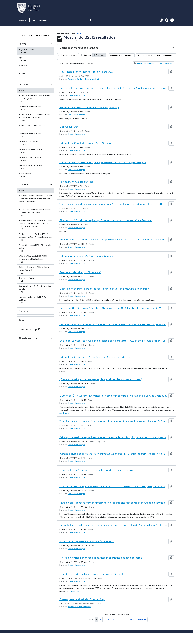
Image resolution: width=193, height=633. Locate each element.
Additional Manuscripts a (30, 108)
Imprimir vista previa (68, 55)
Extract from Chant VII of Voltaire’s (85, 143)
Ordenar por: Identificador (121, 55)
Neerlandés (25, 67)
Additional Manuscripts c (30, 135)
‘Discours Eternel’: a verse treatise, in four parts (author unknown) (96, 470)
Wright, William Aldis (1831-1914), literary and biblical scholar (33, 259)
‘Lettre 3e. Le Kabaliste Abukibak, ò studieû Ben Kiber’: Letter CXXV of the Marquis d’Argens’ (113, 340)
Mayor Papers (26, 175)
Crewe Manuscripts (76, 95)
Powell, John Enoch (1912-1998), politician (33, 299)
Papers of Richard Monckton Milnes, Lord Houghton (35, 98)
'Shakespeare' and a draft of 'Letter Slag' (82, 599)
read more (64, 413)
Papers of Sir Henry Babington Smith (84, 79)
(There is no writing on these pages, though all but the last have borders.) (100, 379)
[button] (161, 20)
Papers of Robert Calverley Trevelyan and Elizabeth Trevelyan (35, 117)
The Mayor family (26, 279)
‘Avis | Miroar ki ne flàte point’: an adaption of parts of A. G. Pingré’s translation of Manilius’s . (113, 420)
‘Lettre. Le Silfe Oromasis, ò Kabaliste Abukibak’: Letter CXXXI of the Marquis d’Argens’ (113, 308)
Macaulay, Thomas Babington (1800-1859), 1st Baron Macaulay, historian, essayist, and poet (35, 200)
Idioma (22, 43)
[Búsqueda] (63, 20)
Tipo (21, 320)
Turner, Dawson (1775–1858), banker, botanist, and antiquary (35, 212)
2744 (132, 619)
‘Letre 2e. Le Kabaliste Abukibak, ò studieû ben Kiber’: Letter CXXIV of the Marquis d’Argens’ (113, 324)
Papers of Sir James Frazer (31, 151)
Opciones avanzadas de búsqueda (78, 47)
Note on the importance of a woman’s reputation (86, 541)
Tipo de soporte (28, 338)
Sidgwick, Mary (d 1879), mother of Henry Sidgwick (34, 269)
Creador (23, 184)
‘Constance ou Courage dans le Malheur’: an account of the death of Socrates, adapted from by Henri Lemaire (113, 486)
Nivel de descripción (30, 329)
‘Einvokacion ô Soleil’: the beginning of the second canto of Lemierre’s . (105, 220)
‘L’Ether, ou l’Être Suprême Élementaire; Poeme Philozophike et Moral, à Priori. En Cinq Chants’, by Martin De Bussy (113, 395)
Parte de (23, 84)
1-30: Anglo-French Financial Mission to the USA (86, 71)
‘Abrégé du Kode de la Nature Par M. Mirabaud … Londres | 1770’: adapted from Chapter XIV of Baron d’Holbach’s (113, 453)
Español (24, 75)
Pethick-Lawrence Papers (30, 167)
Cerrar (78, 33)
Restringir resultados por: (36, 35)
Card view (86, 55)
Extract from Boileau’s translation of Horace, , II (89, 107)
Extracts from (86, 256)
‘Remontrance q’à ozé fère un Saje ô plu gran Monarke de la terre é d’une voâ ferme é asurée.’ (112, 239)
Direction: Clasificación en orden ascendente (155, 55)
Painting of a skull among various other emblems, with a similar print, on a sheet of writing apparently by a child (113, 437)
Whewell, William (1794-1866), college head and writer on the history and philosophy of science (35, 225)
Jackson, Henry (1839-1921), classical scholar (35, 288)
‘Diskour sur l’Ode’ (69, 126)
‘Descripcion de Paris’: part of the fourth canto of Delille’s (104, 288)
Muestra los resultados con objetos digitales (153, 63)
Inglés (27, 59)
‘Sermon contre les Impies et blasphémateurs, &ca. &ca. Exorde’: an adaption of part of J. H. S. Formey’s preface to (113, 203)
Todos (22, 90)
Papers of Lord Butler (28, 143)
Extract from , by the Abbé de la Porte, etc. (95, 357)
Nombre (23, 311)
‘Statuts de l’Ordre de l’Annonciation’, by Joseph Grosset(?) (92, 574)
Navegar (22, 20)
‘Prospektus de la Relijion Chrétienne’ (80, 272)
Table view (99, 55)
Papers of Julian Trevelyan (30, 159)
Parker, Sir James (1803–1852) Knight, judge (35, 248)
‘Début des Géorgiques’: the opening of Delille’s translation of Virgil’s (102, 162)
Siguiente (142, 619)
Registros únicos (27, 51)
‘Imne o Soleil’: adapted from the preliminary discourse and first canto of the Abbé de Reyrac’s (113, 502)
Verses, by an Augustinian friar (76, 181)
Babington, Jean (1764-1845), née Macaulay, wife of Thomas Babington (35, 237)
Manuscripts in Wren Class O (32, 127)
